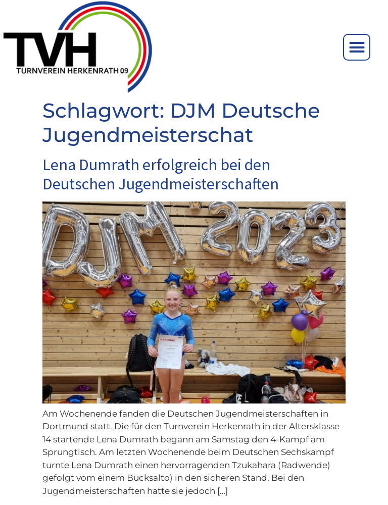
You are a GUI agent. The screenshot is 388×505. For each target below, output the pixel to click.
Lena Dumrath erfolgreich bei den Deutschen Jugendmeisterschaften (160, 174)
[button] (356, 47)
